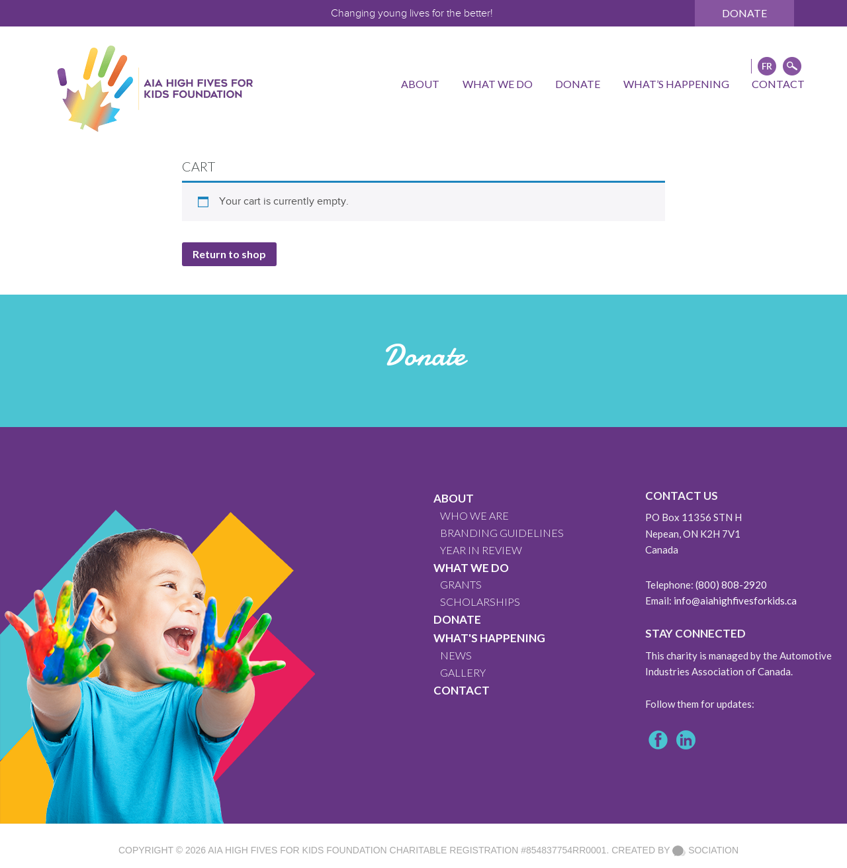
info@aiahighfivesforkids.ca (735, 600)
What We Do (471, 568)
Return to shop (229, 254)
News (456, 655)
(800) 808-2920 (731, 585)
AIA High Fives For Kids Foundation (297, 850)
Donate (744, 13)
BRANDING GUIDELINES (502, 532)
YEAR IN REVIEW (481, 550)
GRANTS (461, 584)
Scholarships (480, 601)
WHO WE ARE (474, 515)
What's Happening (489, 638)
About (453, 498)
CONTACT (461, 690)
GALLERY (463, 672)
